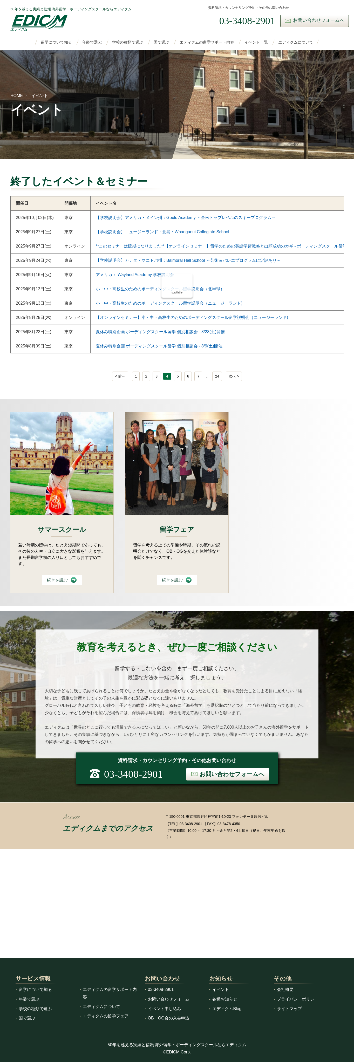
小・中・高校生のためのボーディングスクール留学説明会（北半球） (160, 289)
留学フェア (177, 529)
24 (217, 376)
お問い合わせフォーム (168, 999)
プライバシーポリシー (297, 999)
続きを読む (57, 580)
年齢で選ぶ (92, 42)
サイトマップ (289, 1008)
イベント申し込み (164, 1008)
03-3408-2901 (191, 824)
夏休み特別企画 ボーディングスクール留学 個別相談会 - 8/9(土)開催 (159, 346)
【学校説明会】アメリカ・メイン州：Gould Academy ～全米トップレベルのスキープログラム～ (186, 217)
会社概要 (285, 989)
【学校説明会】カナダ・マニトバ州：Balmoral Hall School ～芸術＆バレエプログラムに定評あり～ (188, 260)
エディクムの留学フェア (105, 1016)
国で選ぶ (161, 42)
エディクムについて (295, 42)
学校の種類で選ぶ (127, 42)
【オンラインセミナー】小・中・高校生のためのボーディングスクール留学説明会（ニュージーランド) (192, 317)
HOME (16, 95)
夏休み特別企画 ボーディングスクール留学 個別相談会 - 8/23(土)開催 (160, 332)
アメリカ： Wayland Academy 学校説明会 (135, 274)
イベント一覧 (256, 42)
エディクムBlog (226, 1008)
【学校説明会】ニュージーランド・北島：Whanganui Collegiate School (162, 232)
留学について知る (56, 42)
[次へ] (234, 376)
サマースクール (62, 529)
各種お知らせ (224, 999)
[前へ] (120, 376)
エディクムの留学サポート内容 (207, 42)
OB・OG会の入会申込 (168, 1018)
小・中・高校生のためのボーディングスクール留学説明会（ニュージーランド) (169, 303)
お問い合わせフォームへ (318, 20)
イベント (39, 95)
